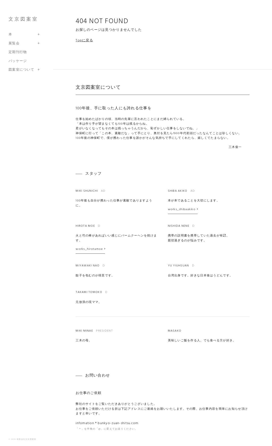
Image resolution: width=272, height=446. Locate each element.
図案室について (21, 69)
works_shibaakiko (182, 209)
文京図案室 (23, 19)
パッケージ (17, 61)
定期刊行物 (17, 52)
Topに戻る (84, 40)
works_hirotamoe (89, 249)
